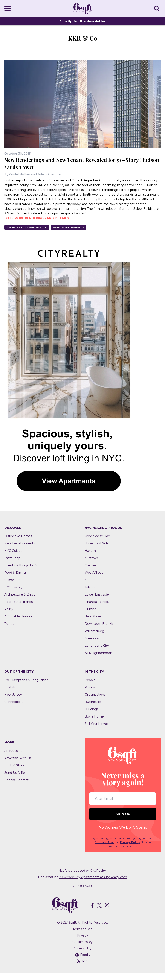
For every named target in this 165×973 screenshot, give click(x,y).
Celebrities (12, 580)
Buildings (91, 709)
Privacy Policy (130, 842)
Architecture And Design (26, 227)
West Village (94, 573)
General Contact (16, 780)
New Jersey (13, 694)
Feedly (82, 955)
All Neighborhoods (98, 653)
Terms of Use (104, 842)
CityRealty (98, 871)
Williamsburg (94, 631)
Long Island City (97, 646)
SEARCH (157, 8)
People (90, 680)
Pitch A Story (14, 765)
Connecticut (13, 702)
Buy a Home (94, 716)
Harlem (90, 551)
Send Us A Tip (14, 773)
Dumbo (90, 609)
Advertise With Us (17, 758)
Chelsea (90, 565)
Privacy (82, 935)
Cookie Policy (82, 942)
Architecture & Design (21, 594)
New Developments (68, 227)
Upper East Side (97, 543)
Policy (8, 609)
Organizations (95, 694)
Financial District (97, 602)
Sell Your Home (96, 724)
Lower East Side (97, 594)
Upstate (10, 687)
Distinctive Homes (18, 536)
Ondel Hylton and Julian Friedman (35, 174)
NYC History (13, 587)
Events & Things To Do (21, 565)
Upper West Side (97, 536)
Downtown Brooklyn (100, 624)
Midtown (91, 558)
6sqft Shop (12, 558)
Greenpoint (93, 638)
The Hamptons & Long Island (26, 680)
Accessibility (82, 948)
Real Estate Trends (18, 602)
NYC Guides (13, 551)
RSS (82, 961)
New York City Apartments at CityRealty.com (93, 877)
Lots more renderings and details (36, 218)
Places (90, 687)
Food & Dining (15, 573)
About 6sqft (13, 751)
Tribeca (90, 587)
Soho (88, 580)
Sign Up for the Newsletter (82, 21)
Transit (9, 624)
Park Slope (93, 616)
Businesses (93, 702)
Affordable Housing (18, 616)
